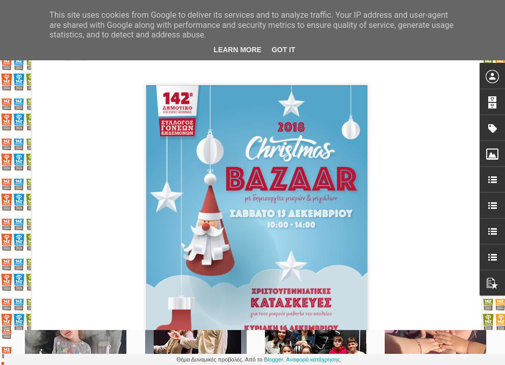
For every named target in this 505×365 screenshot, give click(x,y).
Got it (283, 50)
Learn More (237, 50)
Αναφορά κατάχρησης (313, 359)
